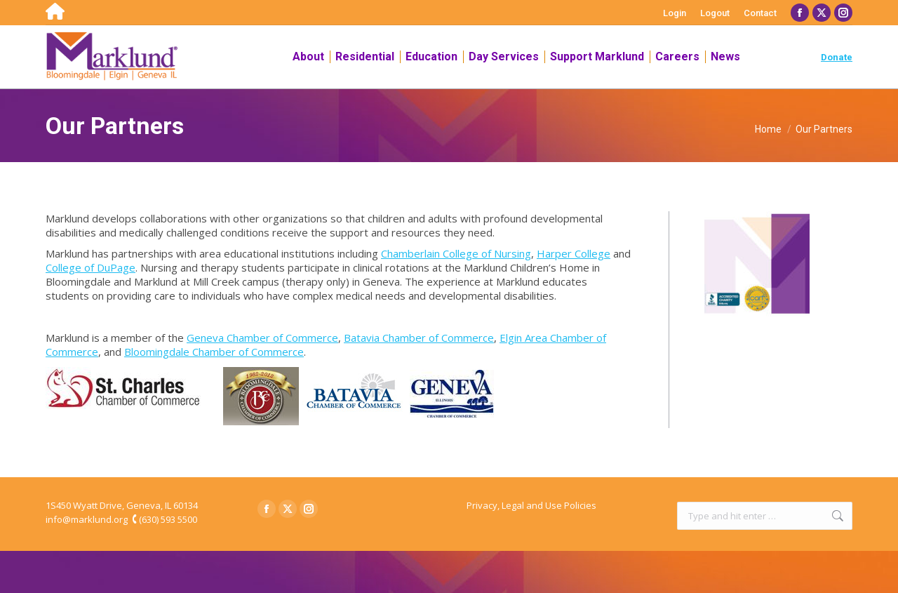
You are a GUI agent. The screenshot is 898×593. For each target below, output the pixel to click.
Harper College (573, 253)
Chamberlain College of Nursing (456, 253)
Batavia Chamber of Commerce (419, 338)
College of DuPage (90, 267)
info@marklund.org (87, 519)
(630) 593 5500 (168, 519)
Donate (836, 57)
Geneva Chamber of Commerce (262, 338)
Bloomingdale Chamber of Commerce (214, 352)
